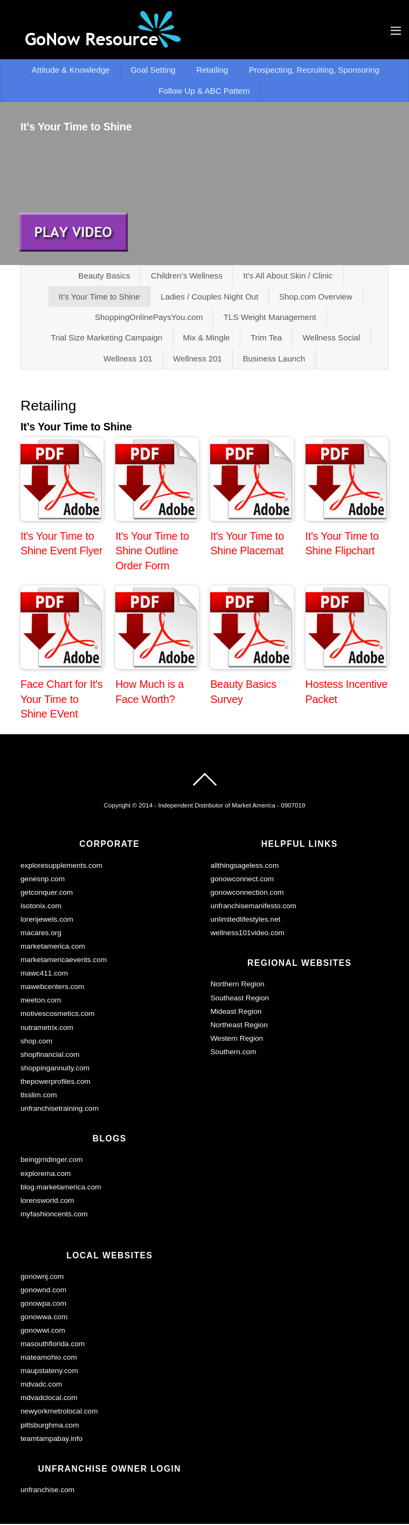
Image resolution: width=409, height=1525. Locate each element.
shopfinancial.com (49, 1056)
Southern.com (233, 1053)
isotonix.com (40, 907)
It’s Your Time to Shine (99, 297)
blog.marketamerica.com (60, 1188)
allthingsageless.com (244, 866)
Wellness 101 (127, 359)
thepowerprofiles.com (55, 1082)
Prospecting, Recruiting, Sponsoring (314, 70)
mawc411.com (44, 974)
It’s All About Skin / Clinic (287, 276)
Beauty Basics (104, 276)
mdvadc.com (41, 1386)
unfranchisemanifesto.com (253, 907)
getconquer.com (46, 893)
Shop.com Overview (315, 297)
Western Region (236, 1039)
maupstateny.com (49, 1372)
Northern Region (237, 985)
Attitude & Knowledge (70, 70)
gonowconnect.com (242, 880)
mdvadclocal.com (49, 1399)
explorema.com (45, 1175)
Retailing (212, 70)
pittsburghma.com (49, 1426)
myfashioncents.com (54, 1215)
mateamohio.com (48, 1358)
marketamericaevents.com (63, 961)
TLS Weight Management (270, 317)
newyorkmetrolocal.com (59, 1413)
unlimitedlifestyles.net (245, 920)
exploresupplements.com (61, 866)
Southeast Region (239, 999)
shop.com (36, 1042)
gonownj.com (42, 1277)
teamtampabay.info (51, 1440)
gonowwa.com (43, 1318)
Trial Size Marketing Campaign (106, 338)
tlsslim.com (38, 1096)
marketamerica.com (52, 947)
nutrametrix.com (46, 1029)
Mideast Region (235, 1012)
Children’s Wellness (187, 276)
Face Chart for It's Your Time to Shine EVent (61, 700)
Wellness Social (332, 338)
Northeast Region (238, 1026)
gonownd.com (43, 1291)
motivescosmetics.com (57, 1015)
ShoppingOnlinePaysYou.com (149, 317)
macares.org (40, 934)
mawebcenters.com (52, 988)
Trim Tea (266, 338)
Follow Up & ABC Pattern (204, 90)
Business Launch (274, 359)
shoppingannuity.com (54, 1069)
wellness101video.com (247, 934)
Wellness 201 (197, 359)
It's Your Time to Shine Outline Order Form (152, 552)
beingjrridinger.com (51, 1161)
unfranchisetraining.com (59, 1109)
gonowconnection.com (246, 893)
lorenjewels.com (46, 920)
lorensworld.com (47, 1201)
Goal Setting (153, 70)
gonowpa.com (43, 1304)
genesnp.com (42, 880)
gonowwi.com (42, 1331)
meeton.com (40, 1002)
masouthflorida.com (52, 1345)
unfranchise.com (47, 1491)
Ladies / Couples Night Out (210, 297)
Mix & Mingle (206, 338)
